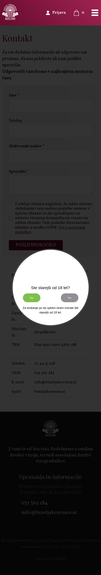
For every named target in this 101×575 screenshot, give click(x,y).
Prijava (59, 12)
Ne (69, 297)
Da (31, 297)
